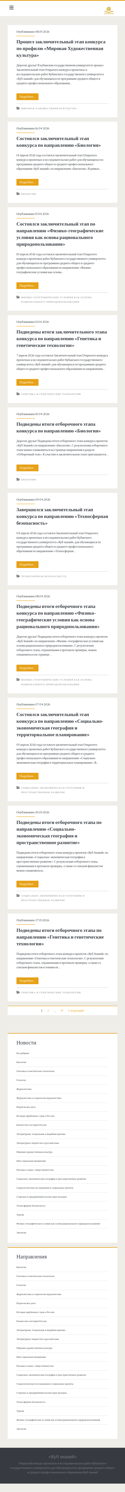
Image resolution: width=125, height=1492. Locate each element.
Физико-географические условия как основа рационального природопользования (59, 1232)
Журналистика (25, 1097)
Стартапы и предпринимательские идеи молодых (43, 1205)
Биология (29, 193)
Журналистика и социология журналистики (40, 1106)
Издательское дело (27, 1115)
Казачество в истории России (33, 1133)
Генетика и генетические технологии (52, 398)
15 (62, 1019)
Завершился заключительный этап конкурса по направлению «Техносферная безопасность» (56, 525)
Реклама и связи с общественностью (36, 1178)
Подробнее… (30, 96)
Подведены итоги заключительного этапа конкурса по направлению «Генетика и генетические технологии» (60, 339)
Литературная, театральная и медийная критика (42, 1142)
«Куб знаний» (62, 1465)
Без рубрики (24, 1062)
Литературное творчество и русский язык (39, 1151)
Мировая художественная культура (50, 108)
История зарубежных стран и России (37, 1124)
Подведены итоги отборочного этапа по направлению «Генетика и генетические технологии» (61, 946)
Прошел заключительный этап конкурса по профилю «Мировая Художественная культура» (62, 48)
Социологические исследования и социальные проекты (46, 1196)
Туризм (21, 1223)
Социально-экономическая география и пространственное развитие (52, 1187)
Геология (22, 1088)
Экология (22, 1241)
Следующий (76, 1019)
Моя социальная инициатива (32, 1169)
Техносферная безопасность (45, 585)
